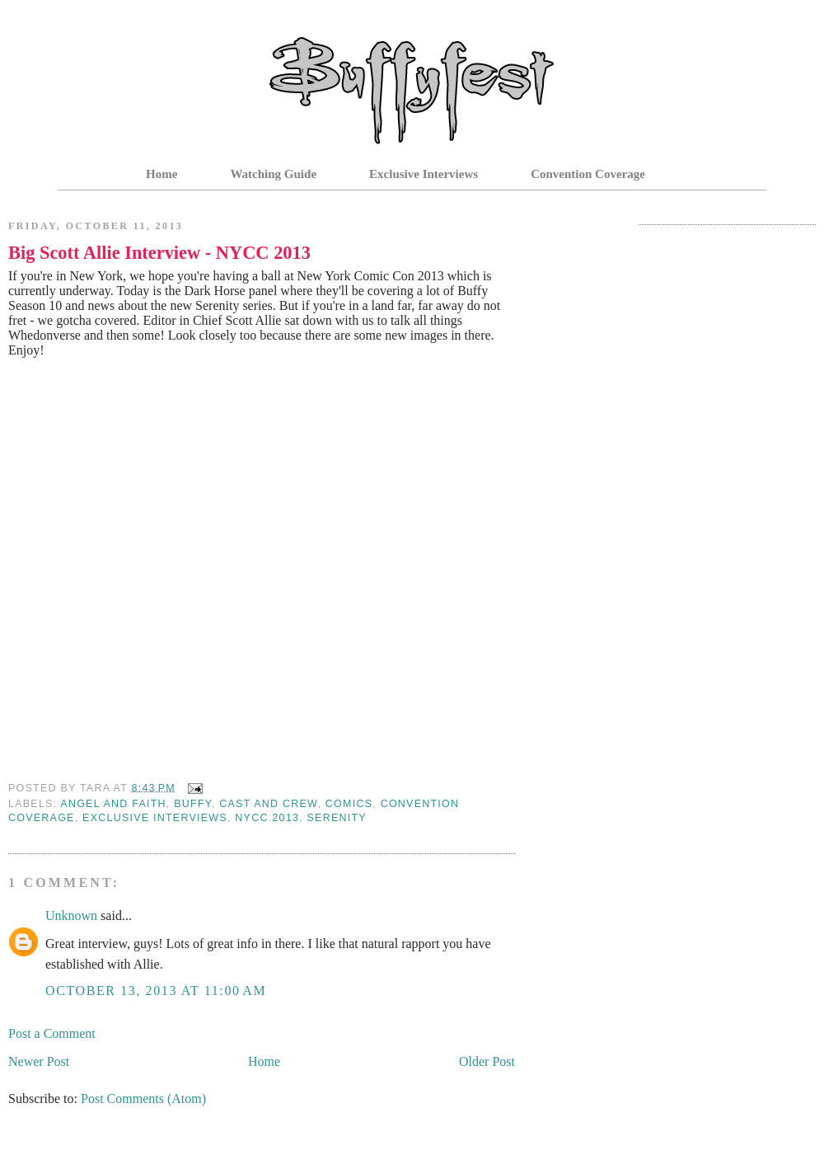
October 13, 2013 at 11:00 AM (155, 991)
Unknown (71, 916)
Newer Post (38, 1061)
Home (161, 174)
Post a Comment (52, 1033)
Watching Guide (273, 174)
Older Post (487, 1061)
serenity (337, 818)
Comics (348, 804)
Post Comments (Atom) (143, 1099)
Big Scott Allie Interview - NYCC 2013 (159, 252)
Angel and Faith (113, 804)
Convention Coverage (588, 174)
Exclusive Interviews (423, 174)
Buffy (193, 804)
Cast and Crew (268, 804)
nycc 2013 (267, 818)
